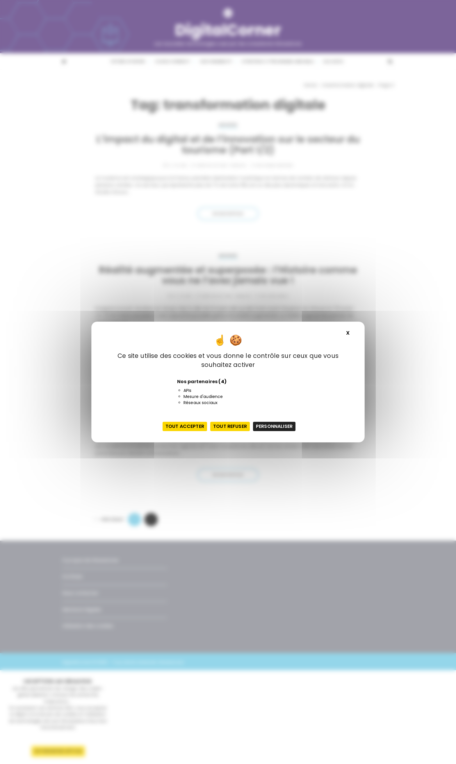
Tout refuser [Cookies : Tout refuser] (230, 426)
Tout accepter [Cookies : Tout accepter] (184, 426)
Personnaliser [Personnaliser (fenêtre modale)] (274, 426)
